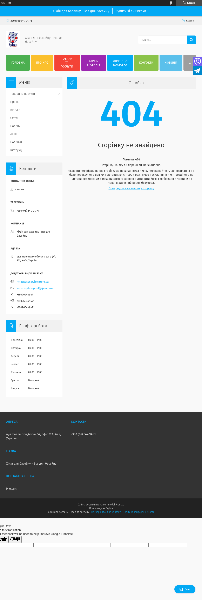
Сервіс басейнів (93, 62)
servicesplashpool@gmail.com (35, 288)
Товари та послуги (66, 62)
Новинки (16, 142)
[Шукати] (191, 40)
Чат (184, 589)
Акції (13, 134)
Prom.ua (119, 504)
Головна (18, 62)
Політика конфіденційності (138, 512)
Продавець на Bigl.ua (101, 508)
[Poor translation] (15, 539)
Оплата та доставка (120, 62)
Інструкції (16, 150)
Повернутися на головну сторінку (131, 188)
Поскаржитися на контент (105, 512)
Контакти (146, 62)
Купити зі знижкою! (131, 11)
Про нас (42, 62)
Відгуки (15, 110)
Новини (171, 62)
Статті (14, 118)
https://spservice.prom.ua (33, 281)
